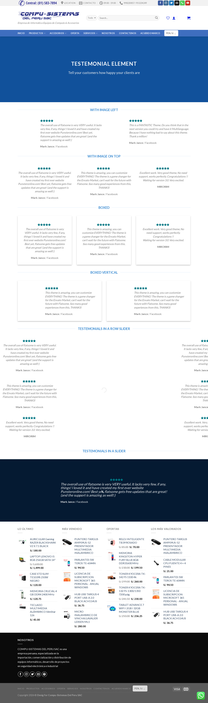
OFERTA (75, 33)
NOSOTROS (108, 33)
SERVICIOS (90, 33)
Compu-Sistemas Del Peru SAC (65, 695)
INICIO (21, 33)
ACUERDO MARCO (150, 33)
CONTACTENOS (127, 33)
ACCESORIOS (58, 33)
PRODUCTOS (37, 33)
